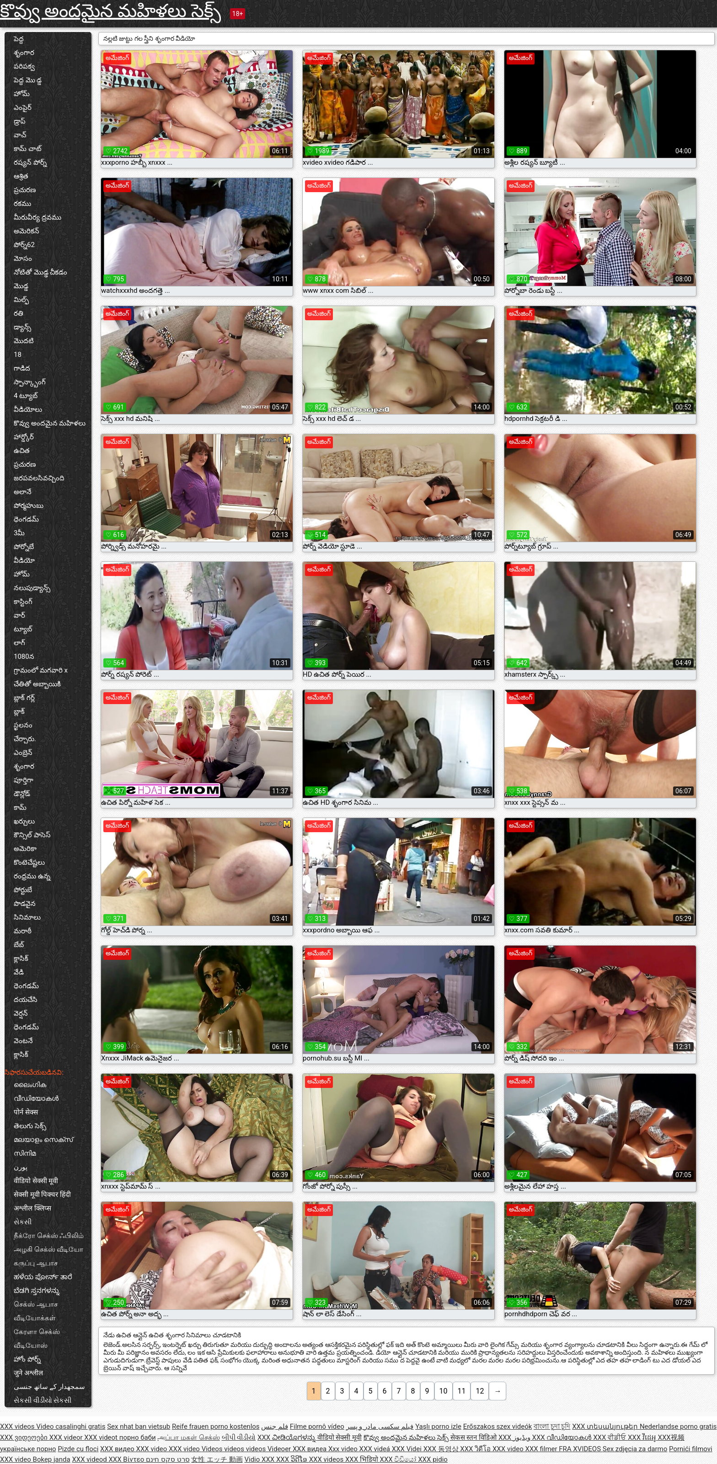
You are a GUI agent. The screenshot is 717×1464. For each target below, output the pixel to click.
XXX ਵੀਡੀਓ (610, 1437)
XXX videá (375, 1449)
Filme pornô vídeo (317, 1426)
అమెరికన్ (26, 231)
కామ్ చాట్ (28, 149)
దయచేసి (25, 1000)
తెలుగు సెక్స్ (30, 1126)
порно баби (137, 1437)
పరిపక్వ (24, 66)
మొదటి (24, 341)
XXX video (152, 1449)
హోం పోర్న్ (27, 1359)
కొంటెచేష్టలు (29, 862)
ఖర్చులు (24, 821)
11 (462, 1391)
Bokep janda (51, 1459)
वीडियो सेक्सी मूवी (36, 1181)
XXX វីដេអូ (643, 1437)
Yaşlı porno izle (438, 1426)
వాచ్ (20, 135)
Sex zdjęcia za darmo (635, 1449)
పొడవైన (25, 903)
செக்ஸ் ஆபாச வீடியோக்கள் (36, 1311)
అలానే (23, 492)
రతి (18, 313)
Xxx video (343, 1449)
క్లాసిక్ (21, 958)
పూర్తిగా (23, 780)
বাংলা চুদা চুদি (552, 1426)
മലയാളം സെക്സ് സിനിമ (43, 1146)
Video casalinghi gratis (70, 1426)
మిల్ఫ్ (21, 300)
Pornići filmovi (690, 1449)
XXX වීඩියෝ (399, 1459)
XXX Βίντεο (127, 1459)
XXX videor (67, 1437)
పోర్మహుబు (28, 505)
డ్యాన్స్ (22, 327)
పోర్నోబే (24, 547)
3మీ (19, 533)
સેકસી (23, 1222)
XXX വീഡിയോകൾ (563, 1437)
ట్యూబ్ (23, 629)
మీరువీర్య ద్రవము (37, 217)
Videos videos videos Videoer (247, 1449)
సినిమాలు (27, 917)
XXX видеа (310, 1449)
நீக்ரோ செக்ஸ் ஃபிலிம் (49, 1236)
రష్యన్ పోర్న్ (30, 162)
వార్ (19, 615)
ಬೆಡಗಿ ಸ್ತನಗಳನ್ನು (36, 1290)
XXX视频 (671, 1437)
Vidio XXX (260, 1459)
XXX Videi (407, 1449)
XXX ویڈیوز (515, 1437)
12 (480, 1391)
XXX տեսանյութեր (606, 1426)
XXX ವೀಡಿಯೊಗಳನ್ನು (287, 1437)
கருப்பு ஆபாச (36, 1263)
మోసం (23, 258)
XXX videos (18, 1426)
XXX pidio (433, 1459)
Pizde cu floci (78, 1449)
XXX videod (90, 1459)
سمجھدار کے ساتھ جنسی (49, 1387)
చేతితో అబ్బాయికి (37, 684)
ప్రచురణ (25, 190)
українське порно (28, 1449)
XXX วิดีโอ (476, 1449)
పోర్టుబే (23, 890)
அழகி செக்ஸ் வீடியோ (48, 1249)
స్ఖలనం (23, 725)
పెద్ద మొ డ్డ (28, 80)
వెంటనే (23, 1041)
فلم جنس (274, 1426)
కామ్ (20, 807)
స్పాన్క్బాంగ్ (30, 382)
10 (443, 1391)
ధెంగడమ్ (26, 519)
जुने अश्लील (28, 1373)
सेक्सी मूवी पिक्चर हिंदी (42, 1194)
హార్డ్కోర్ (24, 437)
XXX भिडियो (362, 1459)
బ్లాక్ (19, 711)
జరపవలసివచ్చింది (39, 478)
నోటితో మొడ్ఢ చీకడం (40, 272)
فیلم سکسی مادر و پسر (380, 1426)
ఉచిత (22, 451)
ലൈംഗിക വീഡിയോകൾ (36, 1092)
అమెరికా (25, 849)
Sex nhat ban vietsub (138, 1426)
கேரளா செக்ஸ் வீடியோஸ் (37, 1339)
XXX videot (101, 1437)
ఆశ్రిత (21, 176)
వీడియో (24, 560)
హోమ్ (22, 94)
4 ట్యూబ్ (25, 396)
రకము (22, 203)
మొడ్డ (21, 286)
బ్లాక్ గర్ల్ (24, 698)
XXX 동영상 (441, 1449)
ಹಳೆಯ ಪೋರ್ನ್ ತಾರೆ (43, 1277)
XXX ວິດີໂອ (292, 1459)
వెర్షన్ (21, 1013)
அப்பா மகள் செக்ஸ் (188, 1437)
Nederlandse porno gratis (678, 1426)
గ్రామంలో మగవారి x (41, 670)
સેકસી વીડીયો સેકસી (42, 1400)
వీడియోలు (28, 409)
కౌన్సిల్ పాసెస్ (32, 835)
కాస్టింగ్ (23, 601)
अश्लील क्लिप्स (32, 1208)
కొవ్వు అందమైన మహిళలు (50, 423)
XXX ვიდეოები (24, 1437)
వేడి (19, 972)
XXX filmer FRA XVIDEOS (564, 1449)
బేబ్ (19, 945)
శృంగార (24, 52)
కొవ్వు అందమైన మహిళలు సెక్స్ (110, 11)
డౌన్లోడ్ (22, 794)
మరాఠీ (23, 931)
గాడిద (22, 368)
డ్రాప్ (20, 121)
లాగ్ (19, 643)
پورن (20, 1167)
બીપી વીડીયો (239, 1437)
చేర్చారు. (25, 739)
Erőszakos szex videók (497, 1426)
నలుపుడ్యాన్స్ (32, 588)
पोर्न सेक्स (26, 1112)
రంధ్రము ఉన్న (32, 876)
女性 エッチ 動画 (216, 1459)
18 (17, 354)
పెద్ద (19, 39)
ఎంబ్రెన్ (23, 752)
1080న (24, 656)
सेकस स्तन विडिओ (474, 1437)
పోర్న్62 (24, 245)
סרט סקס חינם (167, 1459)
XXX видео (118, 1449)
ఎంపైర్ (23, 107)
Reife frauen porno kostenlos (216, 1426)
